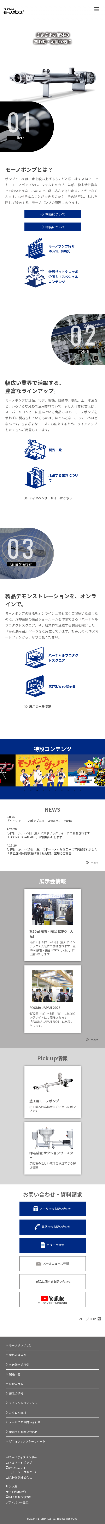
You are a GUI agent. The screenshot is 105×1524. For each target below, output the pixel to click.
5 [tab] (49, 791)
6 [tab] (56, 791)
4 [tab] (43, 791)
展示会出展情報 (40, 706)
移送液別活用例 (19, 1365)
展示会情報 (16, 1393)
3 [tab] (37, 791)
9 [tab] (74, 791)
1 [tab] (25, 791)
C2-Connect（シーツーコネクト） (23, 1470)
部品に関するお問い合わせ (53, 1281)
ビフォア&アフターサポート (27, 1441)
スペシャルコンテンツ (23, 1403)
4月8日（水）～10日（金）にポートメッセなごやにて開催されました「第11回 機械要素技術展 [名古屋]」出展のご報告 (52, 851)
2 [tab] (31, 791)
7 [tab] (62, 791)
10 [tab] (80, 791)
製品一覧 (15, 1374)
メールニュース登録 (56, 1263)
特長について (55, 226)
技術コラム (16, 1384)
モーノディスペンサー (23, 1457)
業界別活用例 (17, 1355)
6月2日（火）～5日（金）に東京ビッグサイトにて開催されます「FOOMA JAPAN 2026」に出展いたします (48, 835)
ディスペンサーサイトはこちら (50, 498)
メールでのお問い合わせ (56, 1209)
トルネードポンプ (20, 1463)
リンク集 (11, 1486)
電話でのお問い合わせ (56, 1227)
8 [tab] (68, 791)
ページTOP (87, 1318)
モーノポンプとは (20, 1345)
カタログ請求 (55, 1245)
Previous (3, 771)
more (94, 862)
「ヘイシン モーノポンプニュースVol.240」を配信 (39, 821)
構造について (55, 214)
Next (101, 771)
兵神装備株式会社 (20, 1477)
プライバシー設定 (17, 1502)
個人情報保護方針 (20, 1497)
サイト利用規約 (16, 1492)
